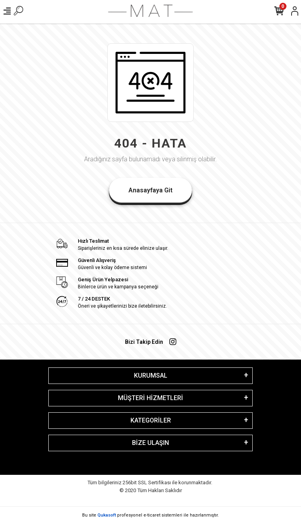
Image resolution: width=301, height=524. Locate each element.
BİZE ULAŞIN (150, 443)
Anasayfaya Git (150, 190)
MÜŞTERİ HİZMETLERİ (150, 398)
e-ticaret (151, 515)
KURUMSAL (150, 375)
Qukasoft (106, 515)
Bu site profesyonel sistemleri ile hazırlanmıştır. (150, 515)
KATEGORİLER (150, 420)
